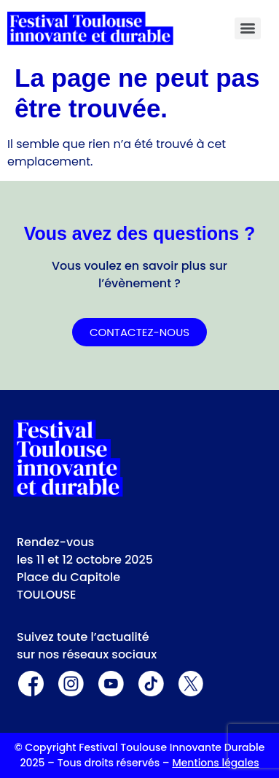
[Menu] (248, 28)
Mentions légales (215, 762)
